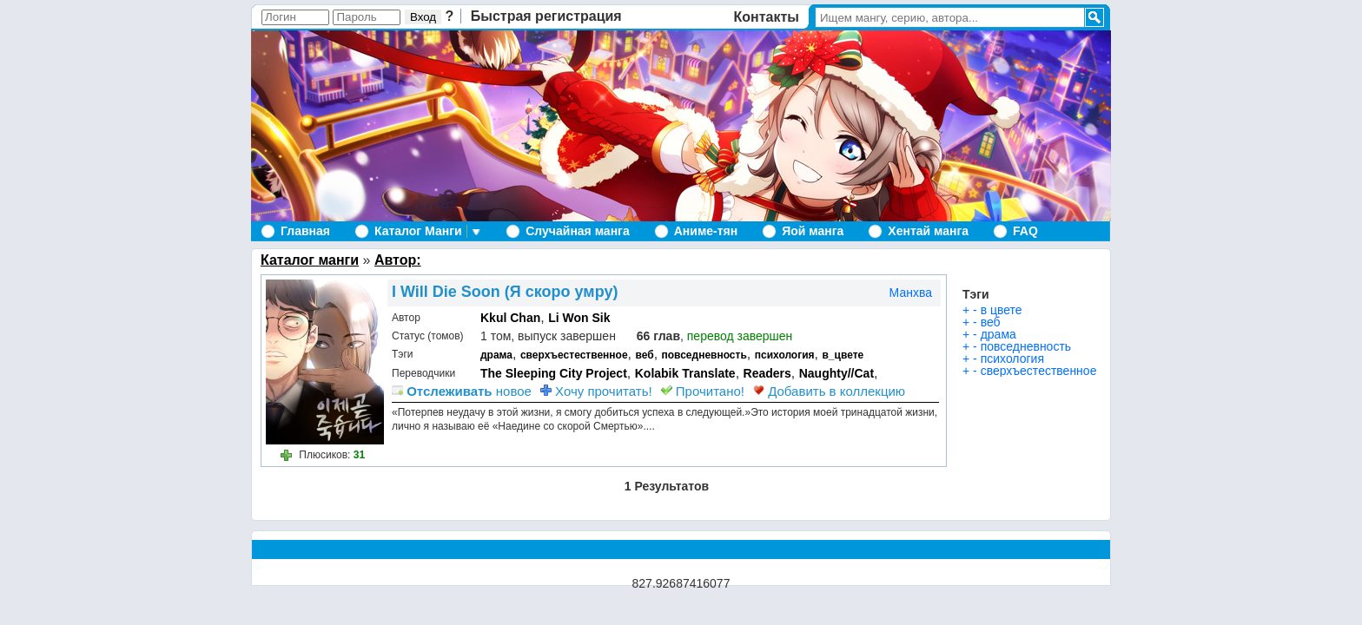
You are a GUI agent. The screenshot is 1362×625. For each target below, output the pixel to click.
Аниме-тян (705, 231)
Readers (767, 373)
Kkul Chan (510, 318)
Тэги (975, 294)
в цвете (1001, 310)
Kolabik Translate (685, 373)
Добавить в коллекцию (829, 391)
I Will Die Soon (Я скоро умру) (505, 291)
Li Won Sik (579, 318)
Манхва (910, 292)
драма (496, 355)
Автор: (397, 260)
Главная (305, 231)
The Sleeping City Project (553, 373)
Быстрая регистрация (546, 16)
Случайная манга (577, 231)
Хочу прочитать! (596, 391)
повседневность (704, 355)
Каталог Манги (418, 231)
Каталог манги (310, 260)
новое (462, 391)
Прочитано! (702, 391)
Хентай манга (928, 231)
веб (644, 355)
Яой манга (812, 231)
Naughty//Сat (836, 373)
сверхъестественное (574, 355)
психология (785, 355)
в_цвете (842, 355)
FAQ (1025, 231)
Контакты (766, 17)
